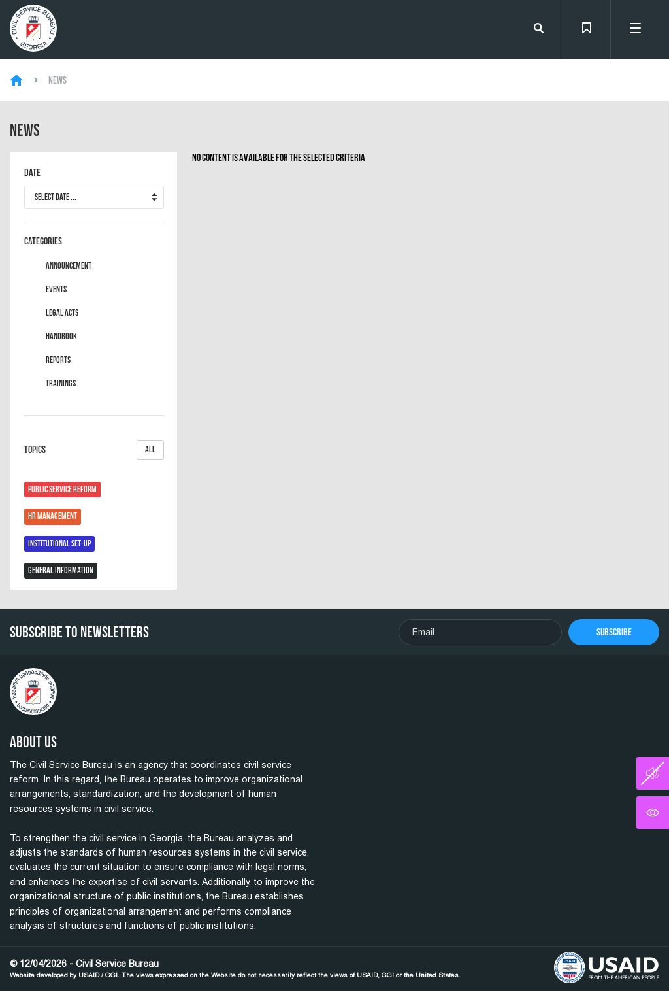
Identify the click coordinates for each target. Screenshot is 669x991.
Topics (94, 450)
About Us (33, 742)
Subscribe (614, 632)
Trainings (61, 383)
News (57, 80)
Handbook (61, 336)
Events (56, 289)
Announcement (68, 266)
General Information (60, 570)
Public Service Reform (62, 489)
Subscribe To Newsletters (79, 632)
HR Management (52, 516)
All (150, 449)
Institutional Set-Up (59, 543)
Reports (58, 360)
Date (32, 172)
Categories (43, 241)
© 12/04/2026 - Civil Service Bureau (235, 968)
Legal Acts (62, 313)
